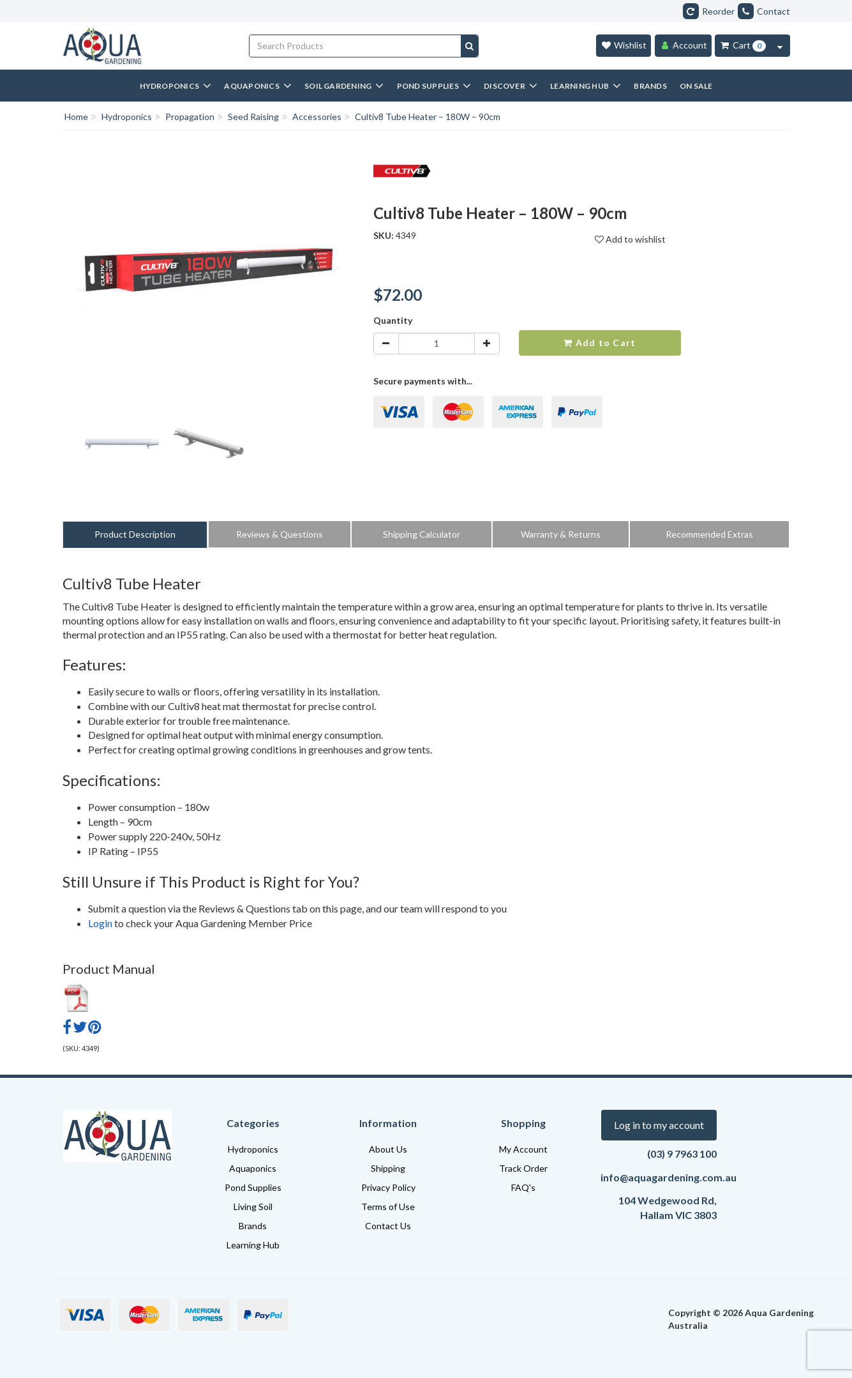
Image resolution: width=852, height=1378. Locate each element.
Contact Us (388, 1225)
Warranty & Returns (561, 534)
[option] (122, 445)
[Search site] (469, 46)
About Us (388, 1149)
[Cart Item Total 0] (742, 45)
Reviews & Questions (279, 534)
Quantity (392, 320)
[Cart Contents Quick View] (780, 45)
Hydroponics (253, 1149)
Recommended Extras (709, 534)
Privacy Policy (388, 1187)
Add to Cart (600, 342)
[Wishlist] (623, 45)
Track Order (523, 1168)
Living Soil (253, 1206)
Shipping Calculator (421, 534)
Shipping (388, 1168)
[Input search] (355, 46)
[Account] (683, 45)
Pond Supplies (253, 1187)
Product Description (135, 534)
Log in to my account (659, 1125)
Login (100, 923)
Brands (253, 1225)
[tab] (136, 534)
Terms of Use (388, 1206)
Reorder (709, 11)
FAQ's (523, 1187)
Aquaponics (252, 1168)
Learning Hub (253, 1244)
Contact (764, 11)
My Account (523, 1149)
